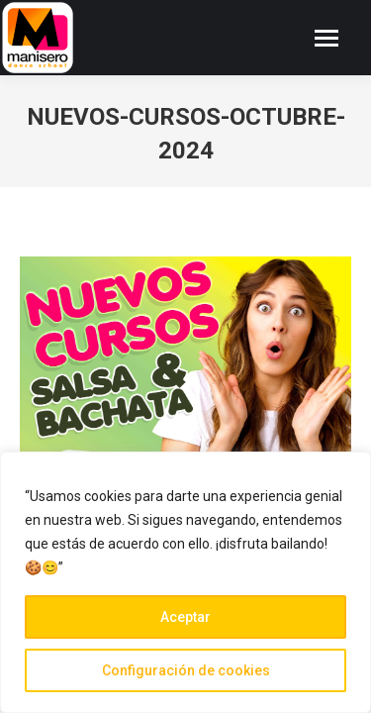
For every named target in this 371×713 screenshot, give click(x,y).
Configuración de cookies (186, 670)
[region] (185, 582)
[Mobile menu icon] (326, 38)
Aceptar (185, 617)
